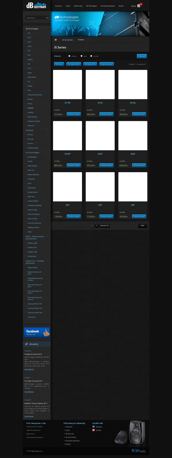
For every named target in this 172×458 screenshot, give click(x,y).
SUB (29, 90)
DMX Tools (31, 197)
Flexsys (30, 104)
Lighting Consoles (33, 227)
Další (142, 225)
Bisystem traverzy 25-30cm (35, 273)
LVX (29, 64)
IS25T (100, 154)
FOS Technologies (37, 152)
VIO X (29, 42)
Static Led (31, 170)
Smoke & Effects (33, 201)
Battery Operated (33, 175)
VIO (29, 33)
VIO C (29, 37)
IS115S (67, 102)
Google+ (98, 430)
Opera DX (31, 126)
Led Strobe (31, 179)
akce (85, 56)
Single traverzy (32, 268)
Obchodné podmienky (108, 6)
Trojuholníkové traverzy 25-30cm (35, 279)
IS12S (100, 102)
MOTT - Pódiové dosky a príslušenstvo (37, 237)
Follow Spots (32, 188)
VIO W (30, 46)
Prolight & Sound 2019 (33, 354)
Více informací (29, 369)
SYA (29, 82)
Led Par (30, 161)
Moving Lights (32, 157)
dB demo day (78, 6)
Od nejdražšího (90, 64)
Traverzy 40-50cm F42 (35, 304)
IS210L (133, 102)
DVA (29, 51)
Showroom (58, 6)
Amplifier (31, 112)
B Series (30, 143)
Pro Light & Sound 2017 (34, 381)
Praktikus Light (32, 243)
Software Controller (34, 121)
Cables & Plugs (32, 210)
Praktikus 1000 (32, 252)
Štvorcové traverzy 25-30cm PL (35, 298)
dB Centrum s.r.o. (37, 451)
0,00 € (133, 6)
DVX (29, 55)
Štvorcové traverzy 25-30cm (35, 286)
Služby (68, 6)
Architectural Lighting (34, 205)
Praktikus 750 (32, 247)
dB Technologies (91, 6)
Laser (29, 183)
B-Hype (30, 86)
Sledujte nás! (38, 332)
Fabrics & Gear (32, 219)
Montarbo (37, 130)
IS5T (100, 205)
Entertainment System (35, 95)
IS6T (133, 205)
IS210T (67, 154)
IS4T (67, 205)
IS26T (132, 154)
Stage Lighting (32, 166)
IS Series (30, 108)
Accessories (31, 317)
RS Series (31, 139)
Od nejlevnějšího (74, 64)
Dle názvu (59, 64)
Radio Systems (32, 117)
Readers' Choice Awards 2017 (36, 403)
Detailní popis (73, 114)
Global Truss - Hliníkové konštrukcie (37, 262)
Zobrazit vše (104, 225)
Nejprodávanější (106, 64)
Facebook (99, 427)
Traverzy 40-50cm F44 (35, 313)
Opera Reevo (32, 77)
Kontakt (121, 6)
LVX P (29, 68)
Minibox (30, 99)
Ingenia (30, 60)
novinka (95, 56)
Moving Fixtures (33, 192)
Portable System (33, 148)
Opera (30, 73)
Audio (29, 232)
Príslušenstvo (32, 256)
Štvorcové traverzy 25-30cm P (35, 292)
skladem (74, 56)
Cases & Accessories (34, 223)
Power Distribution (34, 214)
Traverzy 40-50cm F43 (35, 308)
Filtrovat (142, 56)
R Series (30, 135)
